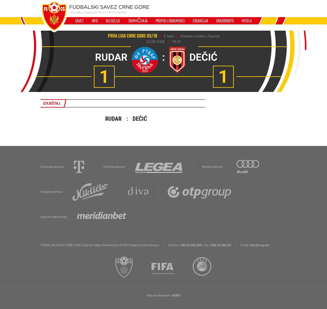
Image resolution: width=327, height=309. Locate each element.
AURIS (176, 295)
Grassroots (225, 20)
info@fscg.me (259, 245)
